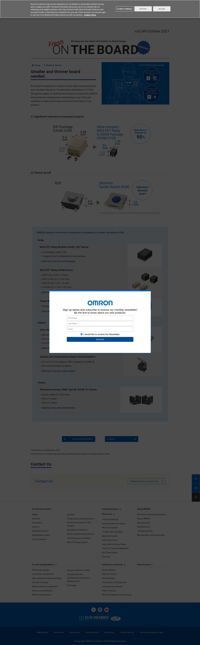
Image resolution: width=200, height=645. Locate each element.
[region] (100, 9)
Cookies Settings (124, 9)
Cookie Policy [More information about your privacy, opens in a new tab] (90, 15)
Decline (143, 9)
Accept (162, 9)
